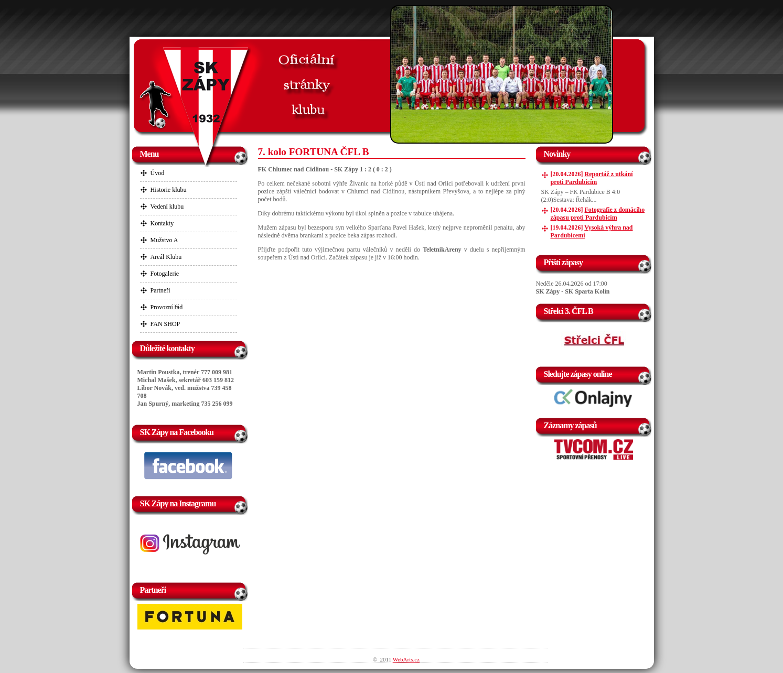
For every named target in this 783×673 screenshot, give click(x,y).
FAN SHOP (165, 324)
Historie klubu (169, 189)
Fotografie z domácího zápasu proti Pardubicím (598, 213)
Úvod (158, 173)
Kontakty (162, 223)
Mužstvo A (164, 240)
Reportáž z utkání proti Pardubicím (592, 178)
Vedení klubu (167, 206)
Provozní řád (167, 307)
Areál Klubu (166, 256)
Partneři (160, 290)
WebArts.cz (406, 659)
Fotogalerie (165, 273)
